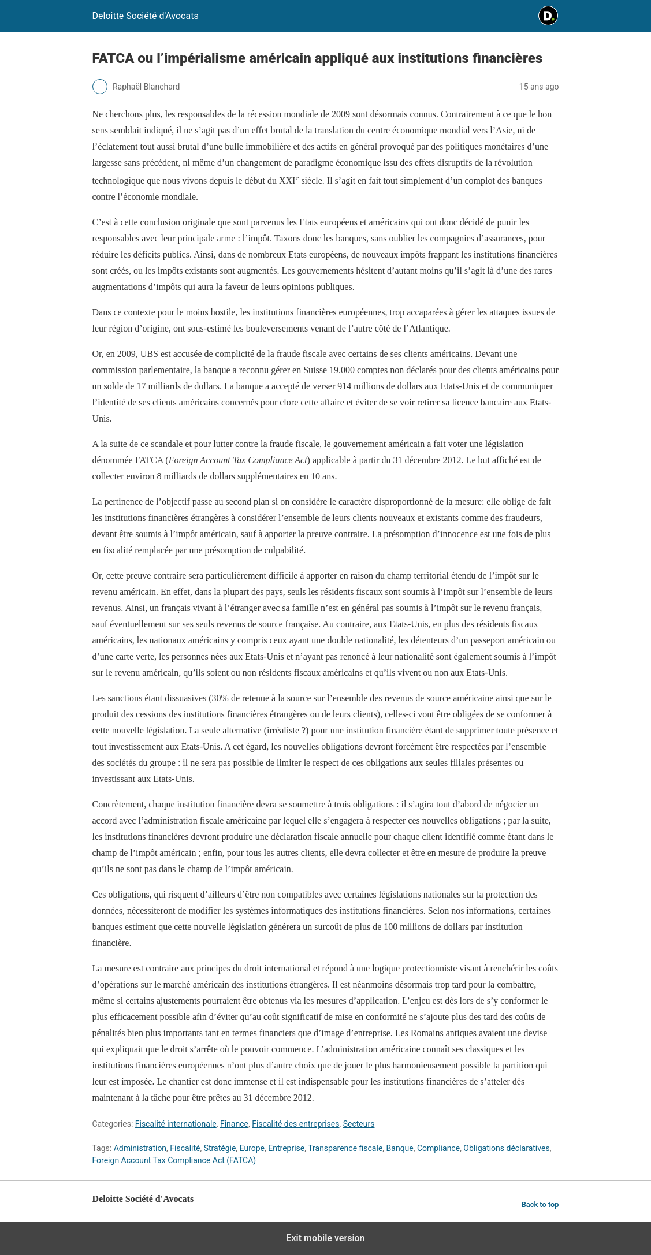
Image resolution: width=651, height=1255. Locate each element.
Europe (252, 1148)
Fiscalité (185, 1148)
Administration (140, 1148)
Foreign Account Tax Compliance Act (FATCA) (174, 1160)
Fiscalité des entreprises (295, 1124)
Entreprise (286, 1148)
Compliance (438, 1148)
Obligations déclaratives (506, 1148)
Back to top (540, 1204)
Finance (234, 1124)
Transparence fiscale (345, 1148)
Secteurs (359, 1124)
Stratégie (220, 1148)
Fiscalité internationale (176, 1124)
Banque (400, 1148)
